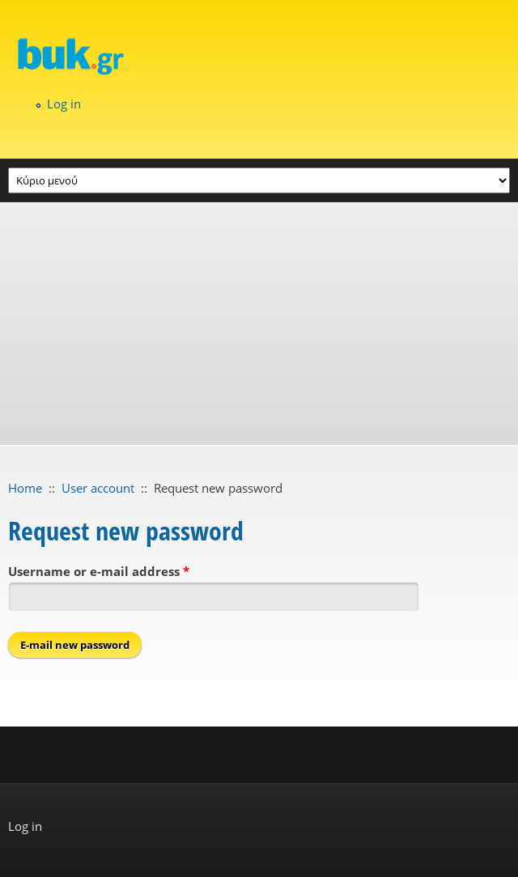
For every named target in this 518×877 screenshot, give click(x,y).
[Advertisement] (259, 323)
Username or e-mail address (98, 571)
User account (98, 488)
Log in (64, 103)
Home (25, 488)
